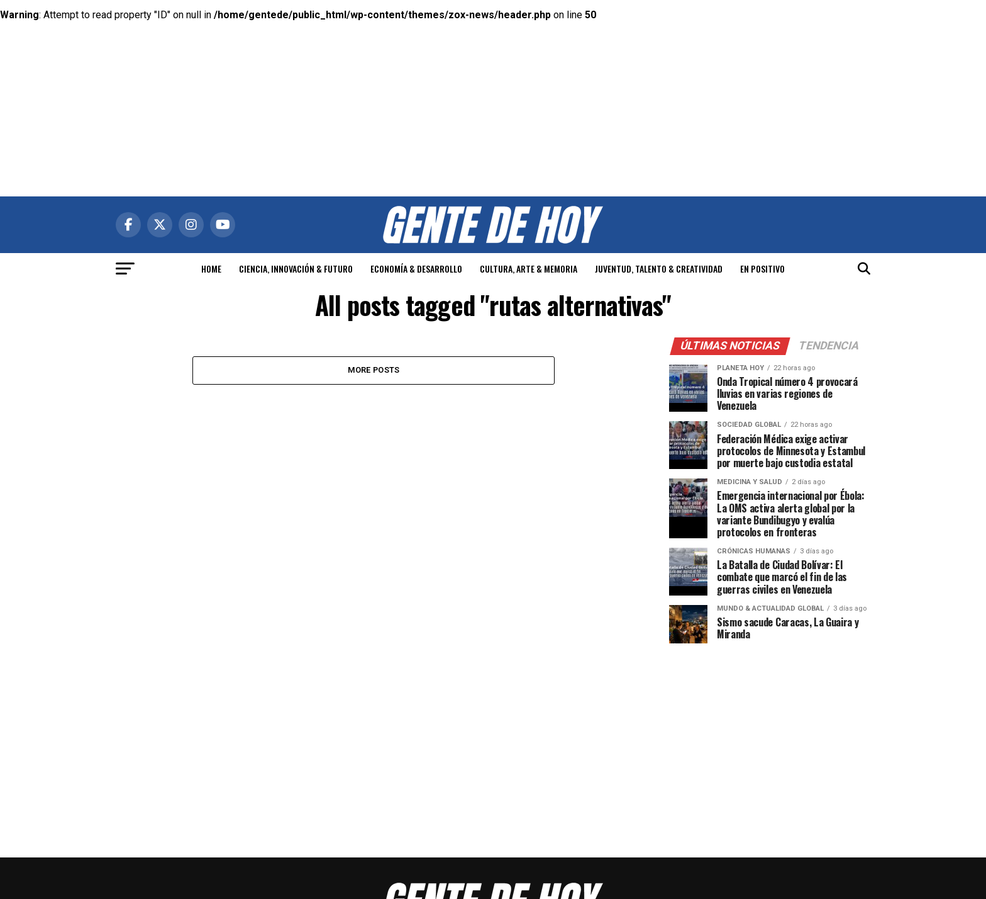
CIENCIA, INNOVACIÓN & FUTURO (296, 268)
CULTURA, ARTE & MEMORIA (528, 268)
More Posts (374, 370)
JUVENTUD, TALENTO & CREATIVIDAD (659, 268)
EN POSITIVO (762, 268)
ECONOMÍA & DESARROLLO (416, 268)
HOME (211, 268)
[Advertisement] (493, 88)
